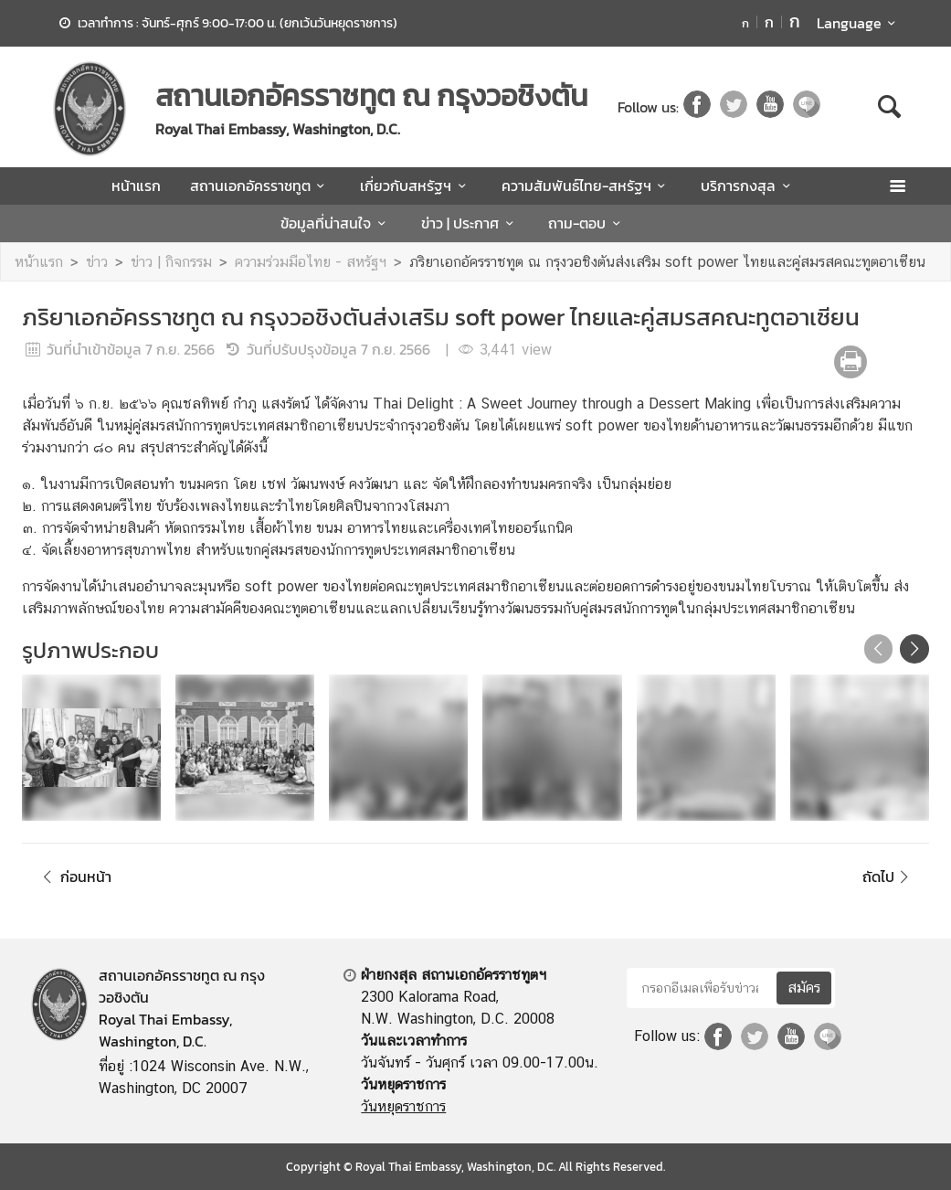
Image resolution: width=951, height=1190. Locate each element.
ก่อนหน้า (74, 876)
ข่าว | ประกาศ (470, 223)
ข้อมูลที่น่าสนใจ (335, 223)
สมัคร (803, 987)
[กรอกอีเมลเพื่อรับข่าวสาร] (700, 988)
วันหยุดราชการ (403, 1106)
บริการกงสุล (748, 186)
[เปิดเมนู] (896, 186)
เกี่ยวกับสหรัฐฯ (415, 186)
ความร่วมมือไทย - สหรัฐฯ (310, 262)
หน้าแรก (136, 186)
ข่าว (97, 262)
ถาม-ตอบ (587, 223)
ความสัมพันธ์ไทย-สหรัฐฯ (586, 186)
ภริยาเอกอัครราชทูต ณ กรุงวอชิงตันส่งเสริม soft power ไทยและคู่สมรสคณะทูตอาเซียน (667, 262)
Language (859, 23)
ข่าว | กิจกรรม (171, 262)
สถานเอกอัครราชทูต (260, 186)
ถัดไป (888, 876)
